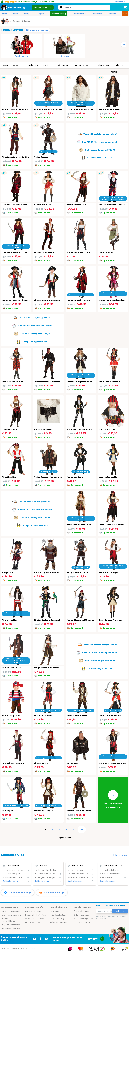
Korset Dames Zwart (44, 429)
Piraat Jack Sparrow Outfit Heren (18, 157)
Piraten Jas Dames (75, 477)
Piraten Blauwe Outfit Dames (80, 620)
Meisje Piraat (8, 572)
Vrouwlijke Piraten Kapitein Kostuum (84, 429)
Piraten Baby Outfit (11, 715)
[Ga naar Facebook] (40, 938)
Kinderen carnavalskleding (8, 919)
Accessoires (97, 13)
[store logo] (14, 7)
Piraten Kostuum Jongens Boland (50, 620)
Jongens (40, 13)
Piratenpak (7, 811)
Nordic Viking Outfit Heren (79, 811)
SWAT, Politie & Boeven (35, 918)
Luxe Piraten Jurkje (108, 477)
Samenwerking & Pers (83, 918)
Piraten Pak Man (9, 620)
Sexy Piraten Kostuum (12, 381)
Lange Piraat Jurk (10, 429)
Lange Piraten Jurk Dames (46, 668)
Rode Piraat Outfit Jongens (112, 205)
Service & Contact (82, 922)
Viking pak (64, 56)
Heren (15, 13)
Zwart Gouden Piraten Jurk (112, 620)
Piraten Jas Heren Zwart (110, 109)
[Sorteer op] (118, 71)
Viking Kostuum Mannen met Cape (50, 477)
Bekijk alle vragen (120, 855)
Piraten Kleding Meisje (77, 205)
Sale (125, 13)
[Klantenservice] (121, 1)
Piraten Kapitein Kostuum (79, 300)
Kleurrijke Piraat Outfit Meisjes (16, 300)
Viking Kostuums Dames (78, 572)
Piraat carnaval (21, 56)
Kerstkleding (55, 911)
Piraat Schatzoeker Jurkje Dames (83, 524)
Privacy (24, 948)
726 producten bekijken (37, 30)
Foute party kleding (33, 911)
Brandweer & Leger (33, 922)
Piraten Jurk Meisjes (108, 572)
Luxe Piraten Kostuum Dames (48, 109)
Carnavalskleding (58, 13)
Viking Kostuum (41, 157)
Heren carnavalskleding (11, 915)
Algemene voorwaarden (10, 948)
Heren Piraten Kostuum (13, 763)
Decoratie (112, 13)
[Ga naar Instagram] (34, 938)
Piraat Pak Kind (9, 477)
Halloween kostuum (58, 922)
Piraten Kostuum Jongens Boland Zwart (53, 300)
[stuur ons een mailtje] (51, 892)
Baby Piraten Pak (107, 429)
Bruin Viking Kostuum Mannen (48, 572)
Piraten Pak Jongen (43, 811)
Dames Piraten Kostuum (78, 252)
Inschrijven (120, 911)
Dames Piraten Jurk (108, 252)
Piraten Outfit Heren (44, 252)
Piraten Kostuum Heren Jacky (16, 109)
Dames (4, 13)
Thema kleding (79, 13)
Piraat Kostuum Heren (77, 715)
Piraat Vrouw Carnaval (109, 381)
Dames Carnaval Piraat (110, 715)
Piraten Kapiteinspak (12, 668)
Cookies (32, 948)
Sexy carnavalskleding (10, 925)
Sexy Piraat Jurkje (42, 205)
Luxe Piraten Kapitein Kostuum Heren (19, 205)
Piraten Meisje (41, 763)
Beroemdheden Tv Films (35, 915)
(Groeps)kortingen (82, 911)
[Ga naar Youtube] (46, 938)
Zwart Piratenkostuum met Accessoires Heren (56, 381)
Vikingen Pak (73, 763)
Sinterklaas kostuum (58, 915)
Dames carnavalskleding (11, 911)
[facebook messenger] (17, 892)
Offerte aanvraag (81, 915)
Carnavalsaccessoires (10, 928)
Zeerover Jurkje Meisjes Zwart (81, 381)
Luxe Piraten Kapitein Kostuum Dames (20, 252)
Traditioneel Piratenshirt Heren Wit (83, 109)
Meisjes (27, 13)
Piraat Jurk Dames (43, 715)
